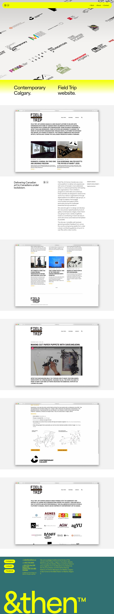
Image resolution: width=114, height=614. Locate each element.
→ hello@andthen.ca (29, 560)
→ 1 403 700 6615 (28, 562)
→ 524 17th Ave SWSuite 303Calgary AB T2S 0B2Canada (29, 567)
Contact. (106, 5)
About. (98, 5)
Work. (92, 5)
